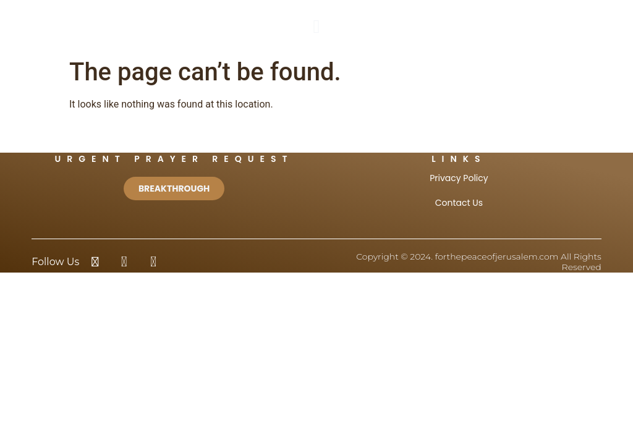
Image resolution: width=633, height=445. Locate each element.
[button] (316, 26)
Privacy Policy (459, 178)
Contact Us (459, 203)
